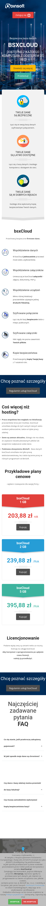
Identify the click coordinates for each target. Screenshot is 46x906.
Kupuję (23, 527)
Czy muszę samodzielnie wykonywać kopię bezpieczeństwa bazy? (20, 803)
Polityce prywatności (15, 894)
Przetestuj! (23, 75)
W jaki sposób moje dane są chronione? (22, 756)
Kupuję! (23, 571)
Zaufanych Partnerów (35, 885)
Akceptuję (14, 901)
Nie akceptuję (30, 901)
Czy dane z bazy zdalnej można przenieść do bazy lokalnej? (22, 786)
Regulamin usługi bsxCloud (23, 390)
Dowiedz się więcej (23, 68)
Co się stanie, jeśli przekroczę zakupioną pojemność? (22, 742)
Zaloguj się (23, 15)
